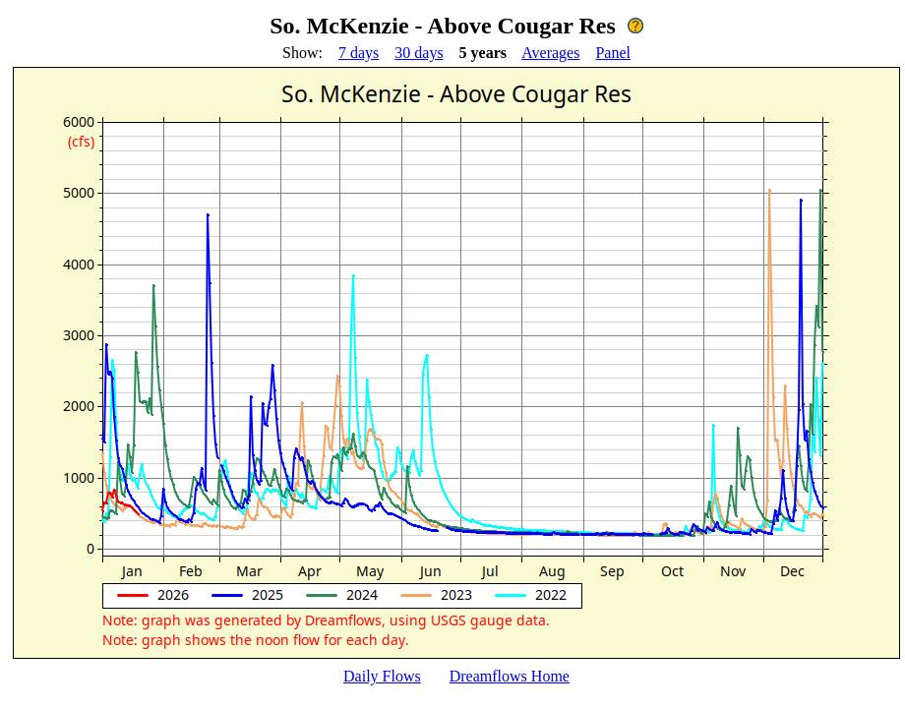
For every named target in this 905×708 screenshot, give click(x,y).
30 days (418, 52)
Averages (550, 52)
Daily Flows (382, 676)
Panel (613, 52)
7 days (358, 52)
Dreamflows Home (510, 676)
